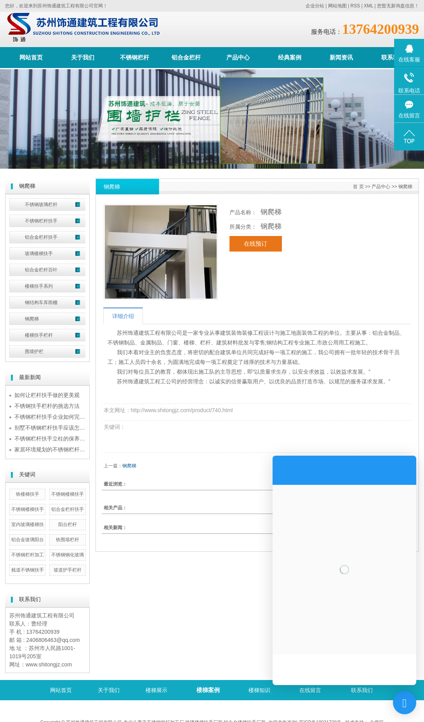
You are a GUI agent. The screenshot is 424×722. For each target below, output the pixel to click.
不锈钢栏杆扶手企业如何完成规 (52, 417)
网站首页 (31, 57)
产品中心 (238, 57)
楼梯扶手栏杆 (39, 335)
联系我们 (393, 57)
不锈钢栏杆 (134, 57)
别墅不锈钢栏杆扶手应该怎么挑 (52, 428)
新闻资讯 (341, 57)
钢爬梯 (32, 319)
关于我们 (82, 57)
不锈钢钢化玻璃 (67, 555)
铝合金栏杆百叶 (41, 270)
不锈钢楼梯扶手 (67, 494)
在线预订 (255, 244)
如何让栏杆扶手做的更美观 (47, 395)
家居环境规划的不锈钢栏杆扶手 (52, 449)
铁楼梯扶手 (27, 494)
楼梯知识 (259, 690)
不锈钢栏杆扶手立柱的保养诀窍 (52, 438)
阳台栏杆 (67, 524)
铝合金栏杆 (186, 57)
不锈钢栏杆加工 (27, 555)
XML (368, 6)
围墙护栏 (34, 351)
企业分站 (315, 6)
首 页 (358, 186)
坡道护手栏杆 (68, 570)
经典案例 (289, 57)
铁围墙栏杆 (67, 539)
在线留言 (310, 690)
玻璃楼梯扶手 (39, 253)
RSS (355, 6)
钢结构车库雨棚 (41, 302)
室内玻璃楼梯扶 (27, 524)
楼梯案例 (208, 690)
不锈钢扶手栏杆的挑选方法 (47, 406)
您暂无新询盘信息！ (398, 6)
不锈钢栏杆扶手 (41, 221)
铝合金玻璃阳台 (27, 539)
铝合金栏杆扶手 (41, 237)
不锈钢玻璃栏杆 (41, 204)
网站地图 (337, 6)
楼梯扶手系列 (39, 286)
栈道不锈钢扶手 (27, 570)
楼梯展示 (156, 690)
